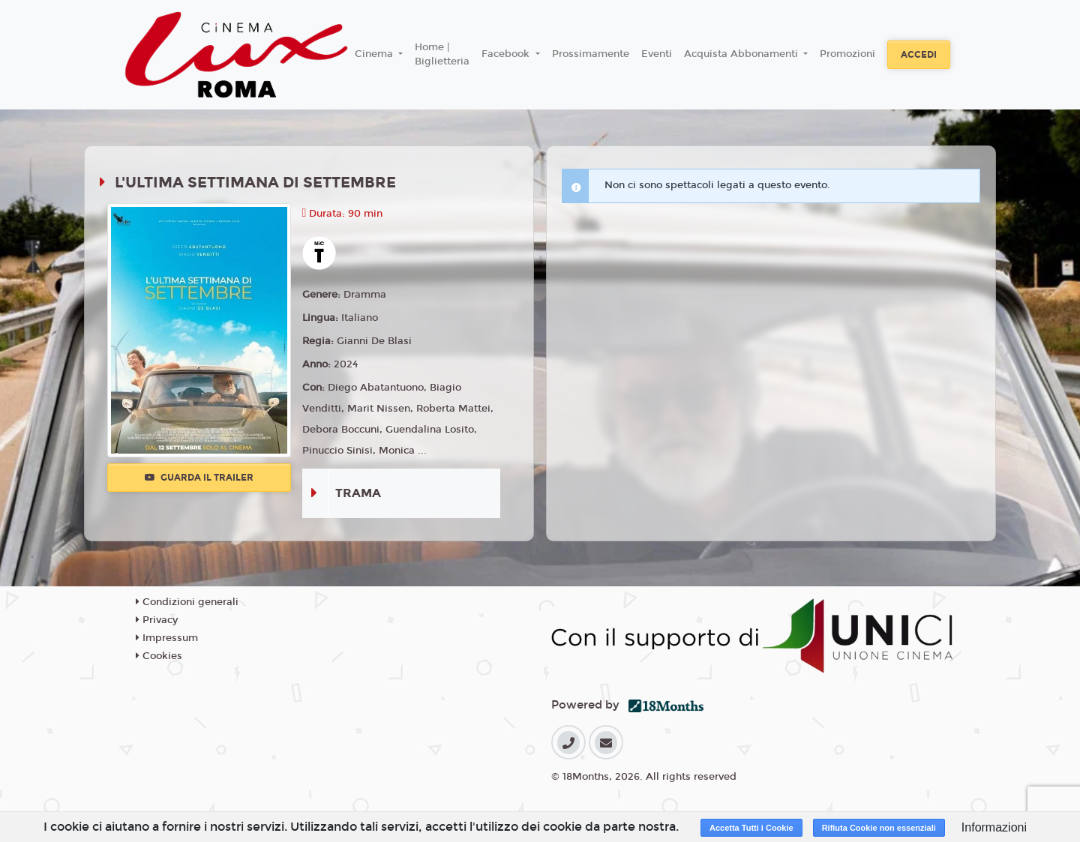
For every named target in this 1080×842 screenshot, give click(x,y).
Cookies (159, 656)
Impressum (167, 638)
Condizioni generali (187, 602)
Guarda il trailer (199, 477)
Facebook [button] (507, 54)
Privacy (157, 620)
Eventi (656, 54)
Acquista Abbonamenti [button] (742, 54)
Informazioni (994, 827)
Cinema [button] (375, 54)
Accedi (919, 54)
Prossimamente (590, 54)
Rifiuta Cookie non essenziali (879, 827)
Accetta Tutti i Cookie (752, 827)
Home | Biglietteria (442, 54)
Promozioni (847, 54)
